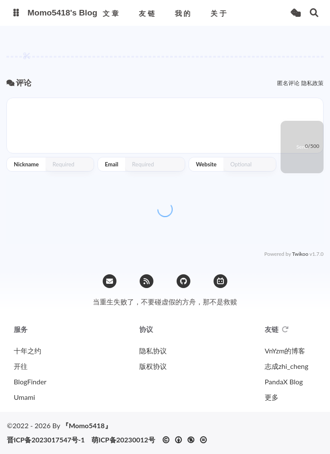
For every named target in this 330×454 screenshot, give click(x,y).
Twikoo (300, 254)
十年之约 (27, 351)
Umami (24, 397)
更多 (271, 397)
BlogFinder (30, 381)
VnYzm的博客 (285, 351)
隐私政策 (312, 83)
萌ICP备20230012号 (123, 439)
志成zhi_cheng (287, 366)
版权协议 (153, 366)
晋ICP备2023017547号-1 (46, 439)
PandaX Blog (284, 381)
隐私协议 (153, 351)
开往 (21, 366)
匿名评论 (288, 83)
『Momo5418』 (87, 425)
